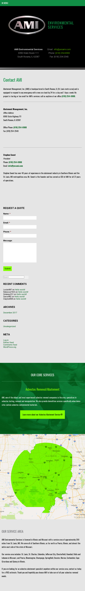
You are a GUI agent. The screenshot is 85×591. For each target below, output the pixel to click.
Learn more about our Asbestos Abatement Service (42, 414)
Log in (5, 340)
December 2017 (10, 313)
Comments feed (10, 345)
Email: (6, 223)
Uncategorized (9, 326)
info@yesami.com (62, 49)
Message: (7, 240)
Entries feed (8, 342)
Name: (6, 214)
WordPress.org (9, 347)
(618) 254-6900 (62, 53)
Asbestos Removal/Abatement (43, 389)
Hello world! (20, 290)
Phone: (7, 232)
